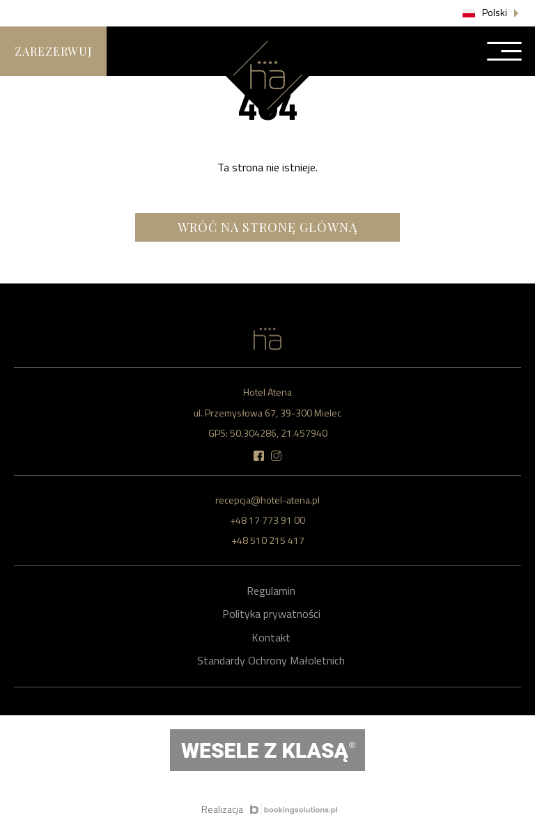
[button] (492, 13)
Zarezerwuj (53, 51)
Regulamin (271, 590)
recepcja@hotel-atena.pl (267, 499)
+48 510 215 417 (267, 540)
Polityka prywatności (271, 613)
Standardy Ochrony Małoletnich (271, 660)
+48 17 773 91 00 (267, 520)
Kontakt (270, 637)
